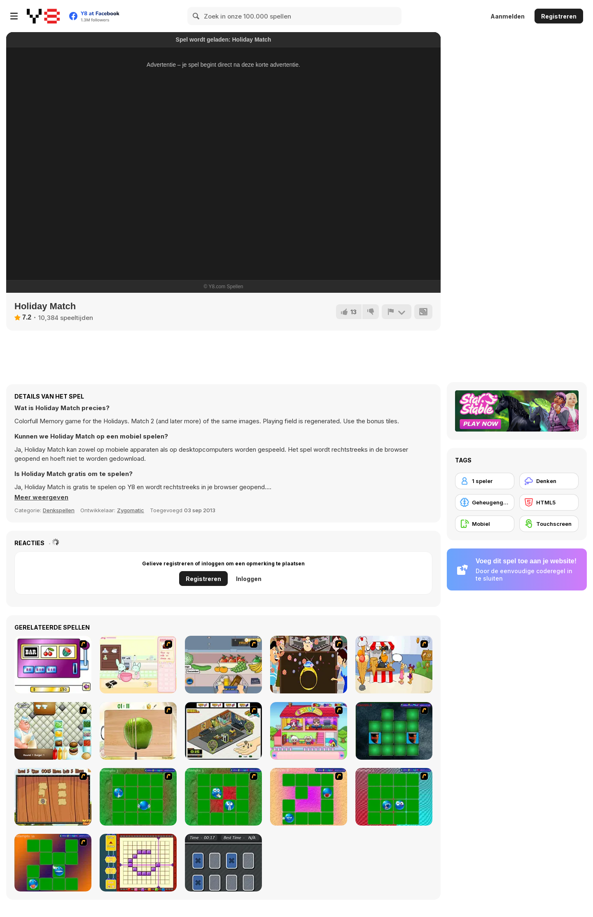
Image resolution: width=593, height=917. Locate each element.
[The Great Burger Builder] (52, 731)
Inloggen (248, 578)
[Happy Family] (308, 731)
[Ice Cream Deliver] (393, 664)
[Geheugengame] (484, 502)
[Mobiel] (484, 524)
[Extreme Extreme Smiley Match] (138, 797)
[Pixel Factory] (138, 862)
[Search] (196, 16)
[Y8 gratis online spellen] (43, 16)
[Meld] (396, 311)
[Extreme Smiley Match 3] (308, 797)
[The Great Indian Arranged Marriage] (308, 664)
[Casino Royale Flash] (52, 664)
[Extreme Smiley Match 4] (393, 797)
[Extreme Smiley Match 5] (52, 862)
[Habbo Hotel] (223, 731)
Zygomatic (130, 510)
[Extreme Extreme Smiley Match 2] (223, 797)
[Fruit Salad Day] (138, 731)
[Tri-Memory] (223, 862)
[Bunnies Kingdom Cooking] (138, 664)
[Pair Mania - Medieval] (393, 731)
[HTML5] (549, 502)
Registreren (559, 16)
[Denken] (549, 481)
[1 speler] (484, 481)
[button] (41, 497)
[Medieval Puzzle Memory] (52, 797)
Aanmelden (507, 16)
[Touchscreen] (549, 524)
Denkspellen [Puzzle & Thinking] (59, 510)
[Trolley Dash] (223, 664)
